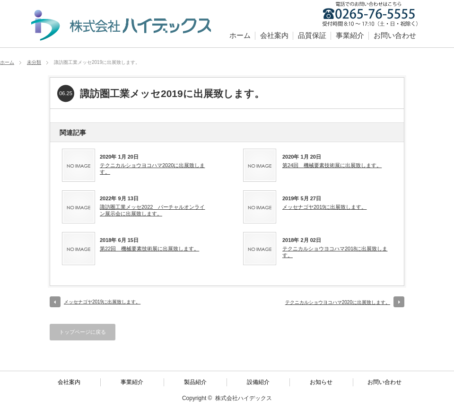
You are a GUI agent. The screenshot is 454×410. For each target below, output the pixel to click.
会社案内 (274, 35)
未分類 (34, 62)
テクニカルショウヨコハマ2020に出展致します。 (152, 168)
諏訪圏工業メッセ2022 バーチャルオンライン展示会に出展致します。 (152, 210)
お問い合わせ (395, 35)
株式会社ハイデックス (243, 398)
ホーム (240, 35)
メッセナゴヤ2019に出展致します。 (324, 207)
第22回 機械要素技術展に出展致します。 (149, 248)
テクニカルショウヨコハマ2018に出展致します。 (334, 252)
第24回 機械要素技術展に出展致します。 (332, 165)
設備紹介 (258, 382)
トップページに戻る (82, 332)
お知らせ (321, 382)
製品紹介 (195, 382)
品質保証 (312, 35)
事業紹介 (350, 35)
